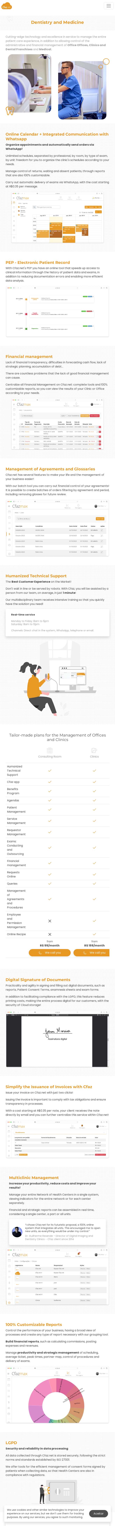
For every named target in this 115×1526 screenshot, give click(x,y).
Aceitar (99, 1514)
